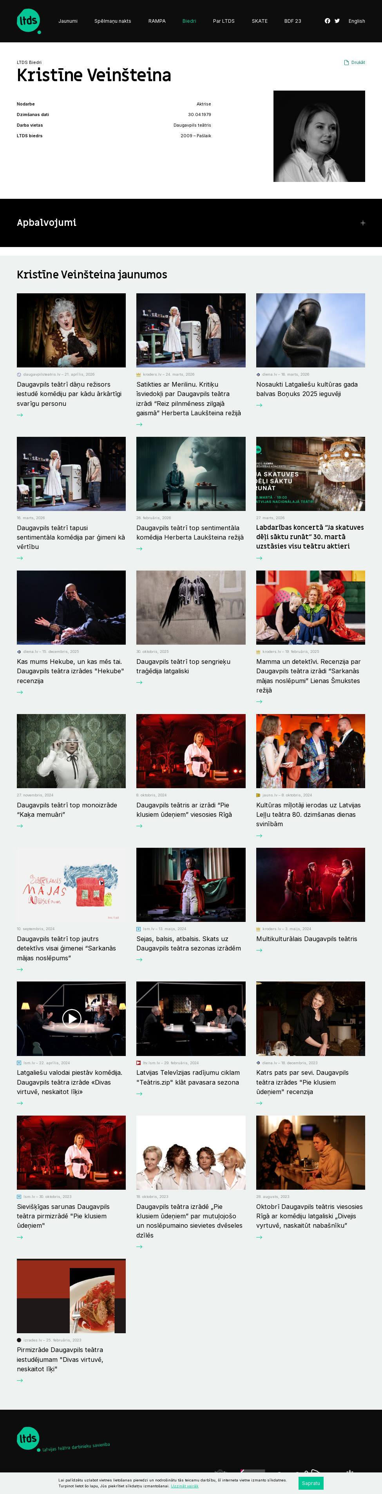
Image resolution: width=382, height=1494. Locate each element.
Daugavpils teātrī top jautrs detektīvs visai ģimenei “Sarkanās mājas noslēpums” (66, 948)
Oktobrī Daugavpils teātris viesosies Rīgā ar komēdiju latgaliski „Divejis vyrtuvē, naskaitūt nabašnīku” (309, 1216)
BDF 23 (292, 21)
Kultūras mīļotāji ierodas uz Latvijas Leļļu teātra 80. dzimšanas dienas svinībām (308, 814)
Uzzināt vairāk (185, 1486)
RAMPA (157, 21)
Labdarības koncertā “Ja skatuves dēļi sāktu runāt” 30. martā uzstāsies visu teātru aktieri (310, 537)
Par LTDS (224, 21)
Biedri (189, 21)
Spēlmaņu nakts (112, 21)
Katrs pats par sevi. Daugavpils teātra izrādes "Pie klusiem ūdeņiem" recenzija (302, 1082)
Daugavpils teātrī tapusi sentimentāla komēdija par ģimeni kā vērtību (71, 537)
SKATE (260, 21)
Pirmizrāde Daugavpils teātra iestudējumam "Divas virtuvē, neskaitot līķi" (60, 1359)
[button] (191, 223)
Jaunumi (68, 21)
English (357, 21)
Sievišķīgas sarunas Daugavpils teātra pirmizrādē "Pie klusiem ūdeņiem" (63, 1216)
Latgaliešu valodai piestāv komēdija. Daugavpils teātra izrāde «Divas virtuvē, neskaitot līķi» (69, 1082)
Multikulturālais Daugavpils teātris (306, 939)
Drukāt (358, 62)
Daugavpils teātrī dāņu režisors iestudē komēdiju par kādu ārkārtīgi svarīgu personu (69, 393)
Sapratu (311, 1483)
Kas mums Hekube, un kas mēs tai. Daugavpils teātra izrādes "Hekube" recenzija (70, 671)
